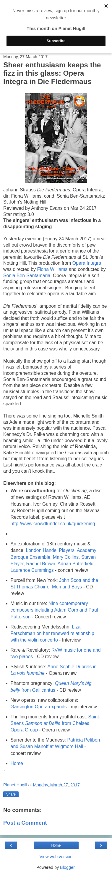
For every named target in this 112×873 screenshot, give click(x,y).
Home (17, 763)
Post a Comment (25, 823)
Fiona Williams (52, 269)
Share (11, 794)
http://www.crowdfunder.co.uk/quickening (53, 523)
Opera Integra (86, 263)
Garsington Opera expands (39, 706)
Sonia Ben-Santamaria (26, 275)
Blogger (67, 867)
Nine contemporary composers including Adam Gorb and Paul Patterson (54, 610)
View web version (56, 856)
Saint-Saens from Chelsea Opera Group (55, 723)
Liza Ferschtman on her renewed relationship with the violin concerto (52, 633)
